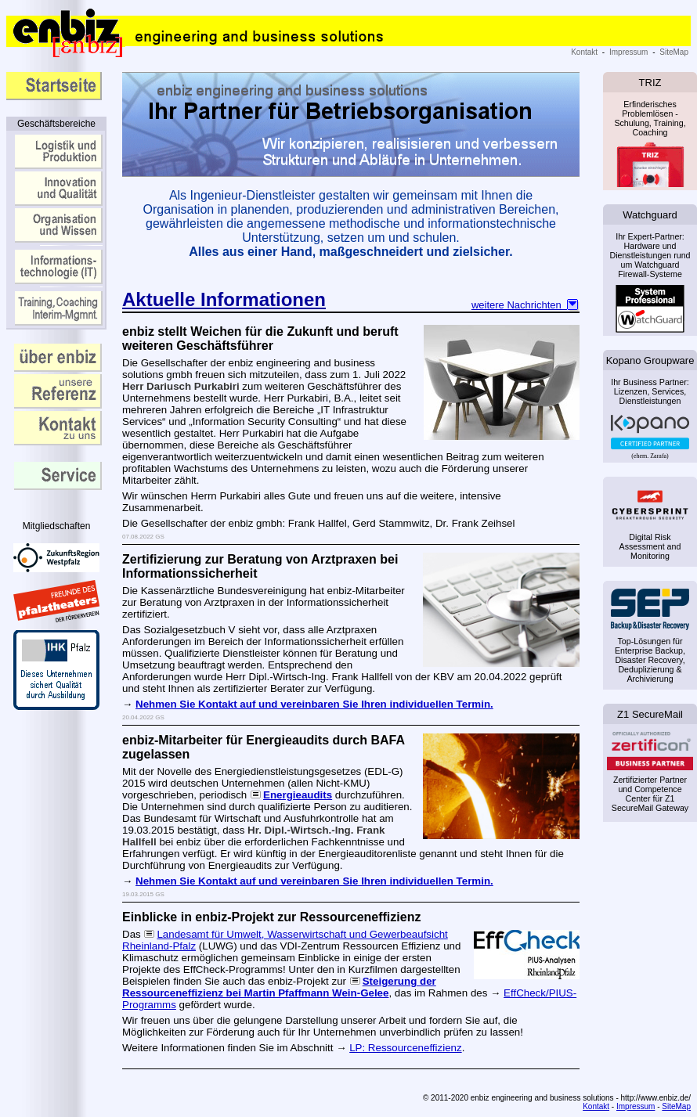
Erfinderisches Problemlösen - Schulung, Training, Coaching (650, 141)
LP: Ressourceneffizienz (405, 1048)
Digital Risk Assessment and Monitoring (650, 546)
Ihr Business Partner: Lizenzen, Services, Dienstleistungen (650, 411)
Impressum (628, 52)
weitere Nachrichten (525, 305)
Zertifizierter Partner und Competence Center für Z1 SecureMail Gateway (650, 773)
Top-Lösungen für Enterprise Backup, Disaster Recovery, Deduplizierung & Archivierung (650, 659)
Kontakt (584, 52)
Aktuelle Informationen (224, 299)
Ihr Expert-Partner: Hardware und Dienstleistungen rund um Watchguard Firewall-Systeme (649, 280)
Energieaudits (297, 795)
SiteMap (673, 52)
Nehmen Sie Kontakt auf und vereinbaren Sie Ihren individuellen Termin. (314, 704)
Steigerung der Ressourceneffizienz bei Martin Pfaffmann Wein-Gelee (279, 987)
